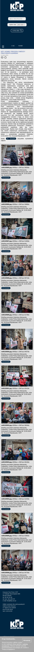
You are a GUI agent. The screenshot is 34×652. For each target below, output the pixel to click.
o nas (13, 45)
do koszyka (11, 138)
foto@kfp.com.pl (11, 600)
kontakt (20, 45)
